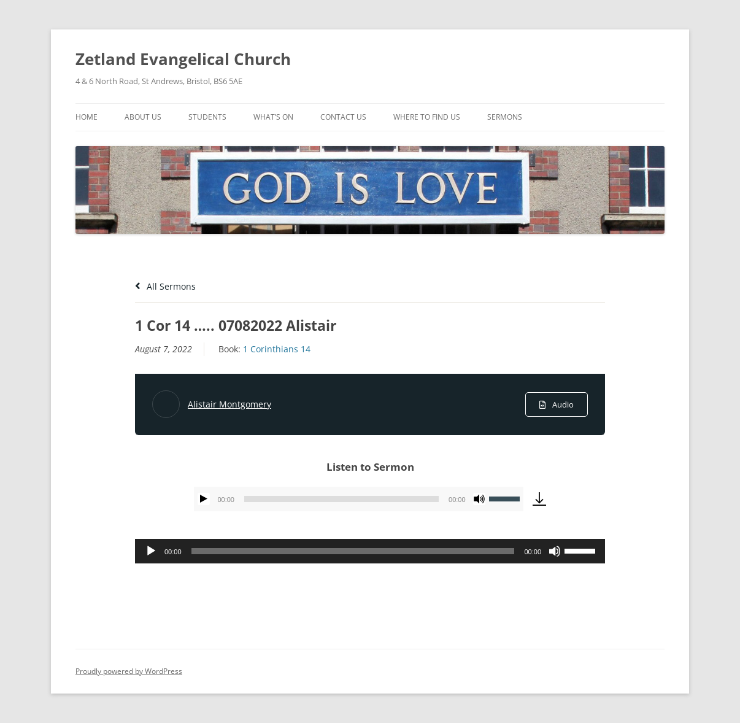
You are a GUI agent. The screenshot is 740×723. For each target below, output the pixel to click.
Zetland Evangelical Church (183, 59)
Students (207, 117)
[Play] (204, 499)
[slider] (341, 499)
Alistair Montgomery (229, 404)
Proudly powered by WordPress (128, 671)
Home (86, 117)
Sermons (504, 117)
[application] (358, 499)
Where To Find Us (426, 117)
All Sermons (165, 286)
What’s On (273, 117)
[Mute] (479, 499)
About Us (143, 117)
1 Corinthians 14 (276, 349)
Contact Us (343, 117)
